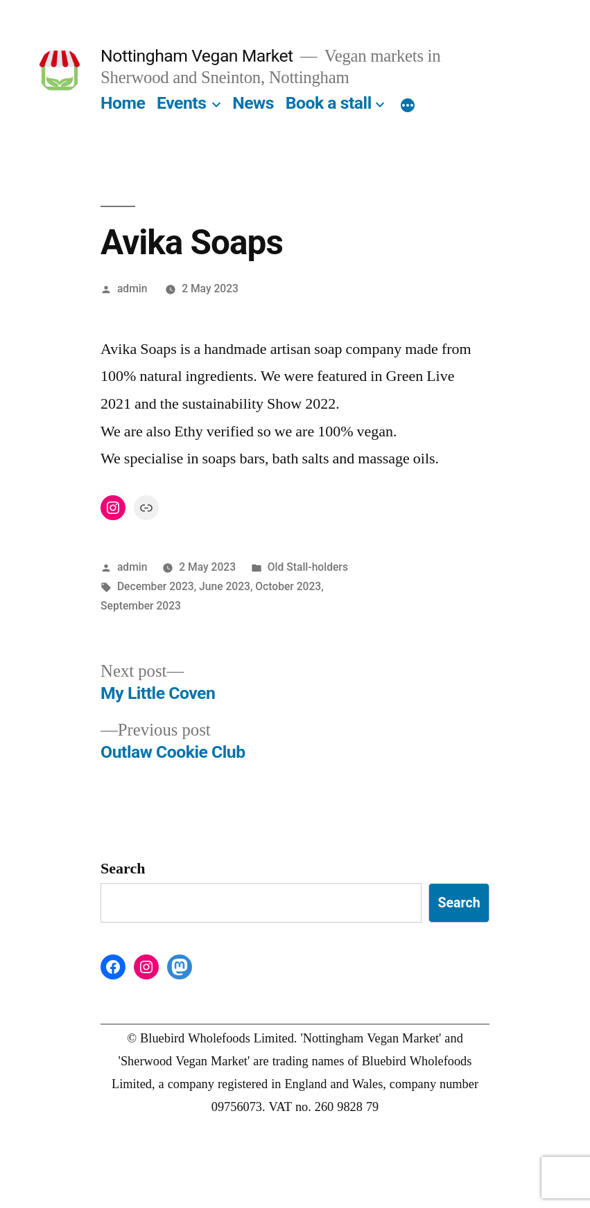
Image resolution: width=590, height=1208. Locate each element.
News (253, 103)
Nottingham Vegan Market (197, 56)
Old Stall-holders (308, 567)
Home (123, 103)
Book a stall (329, 103)
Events (181, 103)
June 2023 (224, 586)
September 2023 (141, 605)
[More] (407, 106)
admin (132, 288)
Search (123, 868)
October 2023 (288, 586)
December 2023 (155, 586)
